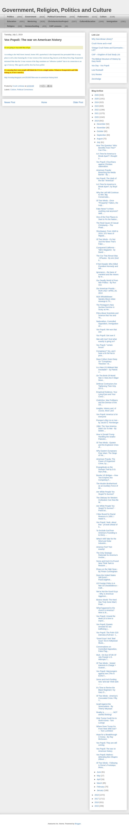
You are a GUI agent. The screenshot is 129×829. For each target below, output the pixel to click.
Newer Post (9, 102)
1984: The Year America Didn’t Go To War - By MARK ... (106, 428)
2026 (97, 95)
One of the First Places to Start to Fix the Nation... (107, 218)
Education (11, 21)
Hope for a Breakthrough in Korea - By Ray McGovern (106, 737)
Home (44, 102)
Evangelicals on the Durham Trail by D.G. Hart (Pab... (106, 469)
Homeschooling (32, 26)
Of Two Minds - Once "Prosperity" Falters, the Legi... (107, 203)
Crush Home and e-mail (102, 43)
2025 (97, 99)
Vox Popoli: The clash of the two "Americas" (106, 179)
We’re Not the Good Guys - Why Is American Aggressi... (107, 593)
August (100, 139)
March (100, 783)
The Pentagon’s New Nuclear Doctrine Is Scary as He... (105, 307)
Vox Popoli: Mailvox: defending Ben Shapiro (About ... (106, 757)
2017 (97, 799)
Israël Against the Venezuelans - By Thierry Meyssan (104, 706)
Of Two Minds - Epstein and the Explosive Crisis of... (107, 445)
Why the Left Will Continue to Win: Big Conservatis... (107, 194)
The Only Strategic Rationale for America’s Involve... (107, 555)
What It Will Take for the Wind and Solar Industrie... (106, 541)
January (100, 790)
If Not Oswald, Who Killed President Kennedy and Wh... (107, 266)
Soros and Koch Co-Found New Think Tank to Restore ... (107, 563)
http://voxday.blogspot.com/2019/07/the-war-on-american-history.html (31, 77)
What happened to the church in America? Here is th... (105, 610)
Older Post (78, 102)
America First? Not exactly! (104, 548)
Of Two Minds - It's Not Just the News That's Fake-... (106, 241)
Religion (11, 26)
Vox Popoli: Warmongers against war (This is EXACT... (106, 673)
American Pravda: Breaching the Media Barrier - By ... (106, 172)
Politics (10, 17)
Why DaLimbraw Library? (102, 39)
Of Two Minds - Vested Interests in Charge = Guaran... (106, 665)
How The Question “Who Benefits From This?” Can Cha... (106, 147)
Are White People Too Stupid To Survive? (105, 493)
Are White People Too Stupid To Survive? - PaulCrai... (105, 508)
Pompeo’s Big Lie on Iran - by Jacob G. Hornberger (107, 421)
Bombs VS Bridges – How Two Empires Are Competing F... (107, 477)
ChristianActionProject (58, 21)
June (99, 772)
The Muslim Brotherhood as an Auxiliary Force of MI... (107, 485)
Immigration (112, 21)
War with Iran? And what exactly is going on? (106, 340)
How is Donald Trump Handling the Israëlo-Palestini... (106, 436)
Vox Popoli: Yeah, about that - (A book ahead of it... (106, 524)
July (99, 142)
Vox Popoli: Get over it (105, 335)
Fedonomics (83, 17)
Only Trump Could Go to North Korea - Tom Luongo (106, 720)
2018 (97, 795)
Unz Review (97, 74)
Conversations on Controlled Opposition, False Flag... (106, 649)
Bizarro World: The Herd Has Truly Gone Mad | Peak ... (106, 602)
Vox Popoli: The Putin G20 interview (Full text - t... (107, 634)
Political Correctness (57, 17)
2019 (97, 121)
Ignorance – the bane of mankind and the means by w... (107, 274)
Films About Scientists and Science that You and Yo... (107, 315)
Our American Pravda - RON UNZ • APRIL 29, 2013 (106, 290)
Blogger (78, 824)
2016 (97, 802)
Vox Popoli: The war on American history (106, 750)
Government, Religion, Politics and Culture (56, 10)
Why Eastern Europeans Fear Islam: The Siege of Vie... (106, 453)
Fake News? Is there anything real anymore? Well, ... (107, 211)
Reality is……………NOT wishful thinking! (106, 713)
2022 (97, 110)
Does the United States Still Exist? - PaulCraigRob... (106, 577)
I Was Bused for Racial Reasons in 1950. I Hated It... (105, 516)
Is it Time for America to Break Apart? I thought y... (106, 156)
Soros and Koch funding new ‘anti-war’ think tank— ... (107, 681)
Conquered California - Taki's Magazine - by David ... (105, 249)
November (101, 128)
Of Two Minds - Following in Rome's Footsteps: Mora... (106, 765)
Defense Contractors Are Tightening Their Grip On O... (106, 386)
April (99, 779)
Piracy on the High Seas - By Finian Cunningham (107, 570)
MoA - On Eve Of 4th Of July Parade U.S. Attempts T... (106, 657)
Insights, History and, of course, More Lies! (106, 409)
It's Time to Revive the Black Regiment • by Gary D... (105, 690)
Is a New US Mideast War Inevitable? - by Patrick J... (107, 369)
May (99, 776)
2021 (97, 113)
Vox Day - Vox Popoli (100, 65)
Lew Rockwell (97, 70)
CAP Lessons (55, 26)
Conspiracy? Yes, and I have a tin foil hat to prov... (106, 353)
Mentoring (32, 21)
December (101, 124)
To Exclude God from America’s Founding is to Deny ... (106, 532)
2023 (97, 106)
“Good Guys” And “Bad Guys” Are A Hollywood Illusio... (106, 640)
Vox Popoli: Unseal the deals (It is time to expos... (105, 618)
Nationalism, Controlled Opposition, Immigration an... (107, 323)
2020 (97, 117)
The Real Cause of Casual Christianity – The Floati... (107, 225)
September (101, 135)
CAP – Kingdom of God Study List (106, 54)
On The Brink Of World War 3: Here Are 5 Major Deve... (107, 378)
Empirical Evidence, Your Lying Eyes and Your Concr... (106, 394)
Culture (103, 17)
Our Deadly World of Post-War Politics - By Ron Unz (107, 282)
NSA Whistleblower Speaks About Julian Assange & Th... (105, 299)
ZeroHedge (96, 79)
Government (30, 17)
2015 (97, 806)
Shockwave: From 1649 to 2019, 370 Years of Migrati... (107, 233)
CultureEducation (87, 21)
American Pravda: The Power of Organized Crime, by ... (105, 461)
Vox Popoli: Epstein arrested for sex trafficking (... (104, 626)
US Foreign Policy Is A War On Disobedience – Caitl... (107, 585)
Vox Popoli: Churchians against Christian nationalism (106, 164)
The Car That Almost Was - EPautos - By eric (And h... (107, 258)
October (100, 131)
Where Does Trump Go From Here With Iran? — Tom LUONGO (106, 728)
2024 (97, 102)
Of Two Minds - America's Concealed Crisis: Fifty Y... (107, 698)
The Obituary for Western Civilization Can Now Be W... (107, 500)
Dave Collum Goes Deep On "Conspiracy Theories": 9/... (106, 361)
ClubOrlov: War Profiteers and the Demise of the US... (107, 402)
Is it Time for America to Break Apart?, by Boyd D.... (106, 186)
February (101, 787)
